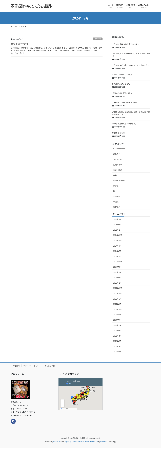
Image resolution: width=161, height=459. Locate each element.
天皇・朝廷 (117, 170)
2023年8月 (117, 267)
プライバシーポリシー (32, 365)
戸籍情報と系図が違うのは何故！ (125, 102)
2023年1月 (117, 283)
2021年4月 (117, 336)
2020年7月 (117, 351)
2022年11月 (118, 293)
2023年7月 (117, 272)
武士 (115, 191)
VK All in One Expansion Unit (88, 441)
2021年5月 (117, 330)
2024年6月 (117, 256)
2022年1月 (117, 304)
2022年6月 (117, 299)
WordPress (57, 441)
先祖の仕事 (117, 164)
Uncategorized (119, 148)
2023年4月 (117, 277)
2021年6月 (117, 325)
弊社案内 (16, 365)
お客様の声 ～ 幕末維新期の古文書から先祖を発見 (131, 54)
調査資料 (116, 207)
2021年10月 (118, 309)
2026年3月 (117, 219)
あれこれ (116, 154)
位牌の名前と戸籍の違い (122, 93)
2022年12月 (118, 288)
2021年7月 (117, 320)
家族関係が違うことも (121, 84)
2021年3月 (117, 341)
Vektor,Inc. (104, 441)
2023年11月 (118, 261)
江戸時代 (97, 39)
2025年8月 (117, 224)
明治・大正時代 (119, 180)
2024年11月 (118, 240)
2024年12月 (118, 235)
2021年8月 (117, 314)
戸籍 (115, 175)
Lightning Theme (70, 441)
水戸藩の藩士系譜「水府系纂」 (124, 123)
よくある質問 (50, 365)
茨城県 (115, 201)
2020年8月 (117, 346)
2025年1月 (117, 230)
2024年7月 (117, 251)
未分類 (115, 186)
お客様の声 (117, 159)
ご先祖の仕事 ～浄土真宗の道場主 (125, 44)
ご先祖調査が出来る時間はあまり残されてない (130, 65)
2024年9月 (117, 246)
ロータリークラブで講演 (122, 74)
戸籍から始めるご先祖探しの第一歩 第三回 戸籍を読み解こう (131, 113)
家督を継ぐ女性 (19, 44)
